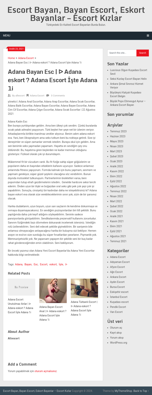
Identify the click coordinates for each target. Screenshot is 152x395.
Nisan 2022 (116, 196)
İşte (61, 264)
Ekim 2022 (116, 176)
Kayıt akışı (116, 332)
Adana (18, 264)
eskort (53, 264)
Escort (43, 264)
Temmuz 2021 (118, 241)
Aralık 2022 (116, 166)
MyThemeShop (123, 390)
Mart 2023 (116, 151)
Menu (6, 35)
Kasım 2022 (117, 171)
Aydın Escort (117, 281)
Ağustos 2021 (118, 236)
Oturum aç (116, 327)
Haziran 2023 (117, 136)
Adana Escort (26, 58)
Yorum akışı (117, 337)
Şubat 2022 (116, 206)
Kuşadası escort (119, 301)
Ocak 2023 (116, 161)
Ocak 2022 (116, 211)
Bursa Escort (117, 286)
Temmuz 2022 (118, 191)
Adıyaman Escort (120, 261)
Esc (36, 264)
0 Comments (58, 95)
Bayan (28, 264)
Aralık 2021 (116, 216)
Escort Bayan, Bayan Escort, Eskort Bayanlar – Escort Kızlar (76, 13)
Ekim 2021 (116, 226)
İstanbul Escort (119, 296)
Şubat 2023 (116, 156)
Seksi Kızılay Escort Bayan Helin (128, 78)
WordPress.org (118, 342)
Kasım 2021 (117, 221)
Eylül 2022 (116, 181)
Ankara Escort (118, 276)
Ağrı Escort (116, 271)
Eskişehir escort (119, 291)
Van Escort (116, 311)
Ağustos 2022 (118, 186)
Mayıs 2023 (116, 141)
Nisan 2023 (116, 146)
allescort (20, 95)
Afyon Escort (117, 266)
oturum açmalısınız (45, 371)
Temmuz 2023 (118, 131)
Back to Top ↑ (141, 390)
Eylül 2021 (116, 231)
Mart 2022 (116, 201)
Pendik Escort (118, 306)
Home (11, 58)
